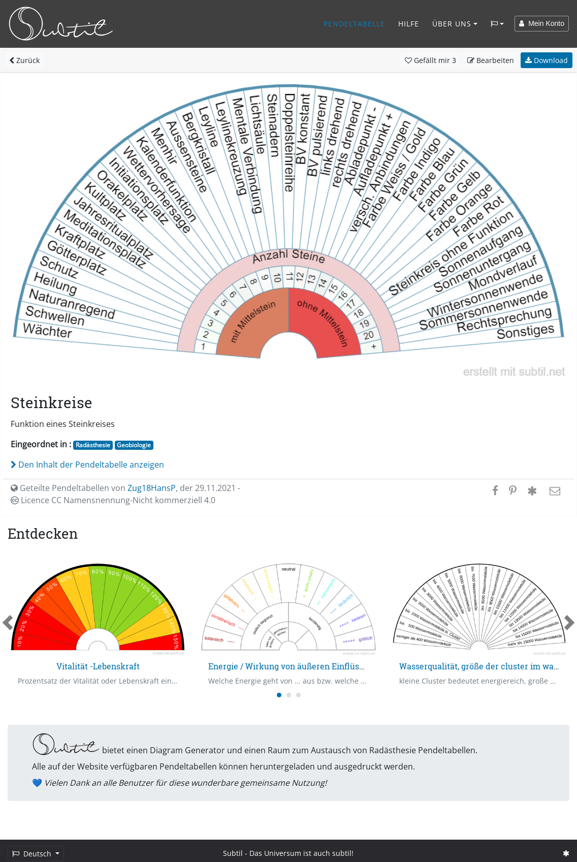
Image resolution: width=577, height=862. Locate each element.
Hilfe (408, 23)
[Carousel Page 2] (288, 695)
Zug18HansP (151, 488)
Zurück (24, 60)
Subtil (233, 853)
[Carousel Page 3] (298, 695)
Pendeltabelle (354, 23)
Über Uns (451, 23)
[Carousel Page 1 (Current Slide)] (279, 695)
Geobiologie (134, 445)
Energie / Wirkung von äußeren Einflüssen (290, 666)
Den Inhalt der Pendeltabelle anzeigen (87, 464)
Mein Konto (541, 23)
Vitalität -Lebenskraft (98, 666)
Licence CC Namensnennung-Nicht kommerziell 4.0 (113, 500)
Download (546, 60)
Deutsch (32, 853)
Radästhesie (93, 445)
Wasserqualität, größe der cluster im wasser (484, 666)
